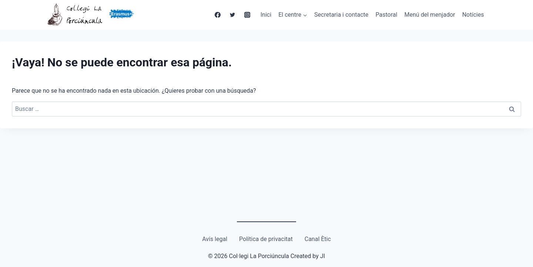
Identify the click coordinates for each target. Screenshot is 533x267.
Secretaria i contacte (341, 14)
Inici (266, 14)
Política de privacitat (266, 239)
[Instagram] (247, 15)
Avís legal (214, 239)
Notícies (473, 14)
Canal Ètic (318, 239)
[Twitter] (232, 15)
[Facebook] (218, 15)
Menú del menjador (430, 14)
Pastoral (387, 14)
